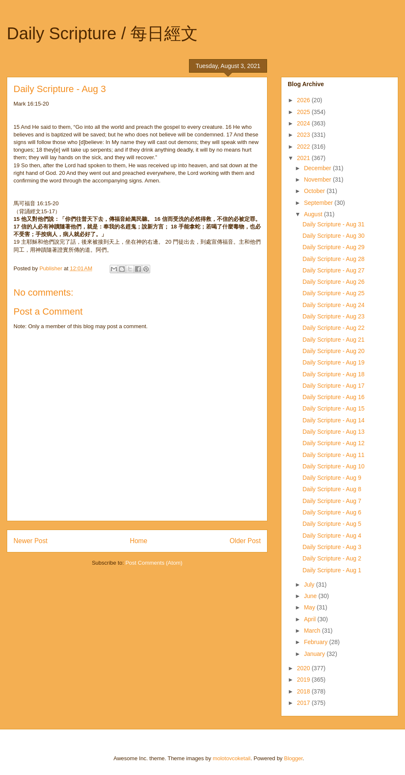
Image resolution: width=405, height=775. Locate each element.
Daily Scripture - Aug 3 (331, 547)
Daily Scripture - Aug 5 (331, 523)
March (313, 630)
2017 (304, 702)
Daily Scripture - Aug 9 (331, 477)
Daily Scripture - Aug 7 (331, 501)
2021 (304, 158)
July (310, 584)
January (315, 653)
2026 (304, 100)
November (318, 179)
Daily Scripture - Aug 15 (333, 408)
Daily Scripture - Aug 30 (333, 235)
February (316, 642)
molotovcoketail (232, 758)
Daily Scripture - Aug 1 (331, 570)
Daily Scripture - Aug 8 (331, 489)
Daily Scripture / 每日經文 (102, 33)
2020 (304, 668)
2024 (304, 123)
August (314, 214)
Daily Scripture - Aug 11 (333, 454)
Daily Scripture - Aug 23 (333, 316)
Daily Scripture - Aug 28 (333, 259)
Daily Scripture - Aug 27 (333, 270)
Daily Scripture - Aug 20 (333, 351)
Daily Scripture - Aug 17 (333, 385)
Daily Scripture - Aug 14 (333, 420)
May (310, 607)
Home (139, 540)
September (319, 202)
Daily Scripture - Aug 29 (333, 247)
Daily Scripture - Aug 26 (333, 281)
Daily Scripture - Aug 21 (333, 339)
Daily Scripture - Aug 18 (333, 374)
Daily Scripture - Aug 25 (333, 293)
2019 (304, 679)
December (318, 168)
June (311, 596)
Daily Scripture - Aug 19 (333, 362)
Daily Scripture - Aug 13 (333, 431)
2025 (304, 112)
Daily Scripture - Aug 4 (331, 535)
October (315, 191)
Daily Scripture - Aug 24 (333, 305)
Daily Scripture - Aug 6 (331, 512)
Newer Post (31, 540)
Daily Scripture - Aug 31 (333, 224)
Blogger (293, 758)
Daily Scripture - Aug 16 (333, 397)
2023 (304, 134)
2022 (304, 146)
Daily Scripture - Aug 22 (333, 327)
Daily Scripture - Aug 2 (331, 558)
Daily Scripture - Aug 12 (333, 443)
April (310, 619)
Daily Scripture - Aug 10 (333, 466)
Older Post (245, 540)
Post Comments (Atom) (153, 563)
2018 (304, 691)
